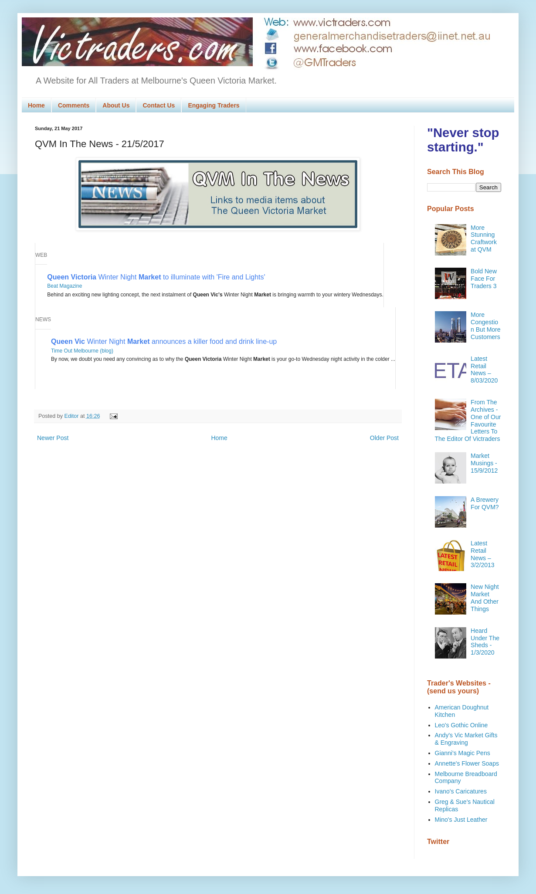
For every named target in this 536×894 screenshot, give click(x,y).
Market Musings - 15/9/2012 (484, 463)
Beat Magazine (64, 286)
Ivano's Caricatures (461, 791)
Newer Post (52, 437)
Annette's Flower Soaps (467, 763)
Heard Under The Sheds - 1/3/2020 (485, 641)
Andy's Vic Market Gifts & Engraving (466, 739)
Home (36, 105)
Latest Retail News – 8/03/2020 (484, 369)
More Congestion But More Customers (485, 325)
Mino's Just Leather (461, 819)
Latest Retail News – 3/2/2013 (483, 554)
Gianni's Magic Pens (462, 752)
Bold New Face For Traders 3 (484, 278)
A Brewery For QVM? (485, 503)
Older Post (384, 437)
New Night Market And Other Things (485, 597)
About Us (115, 105)
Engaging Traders (213, 105)
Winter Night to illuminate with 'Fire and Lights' (156, 277)
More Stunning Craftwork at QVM (484, 238)
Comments (73, 105)
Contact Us (158, 105)
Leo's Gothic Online (461, 725)
